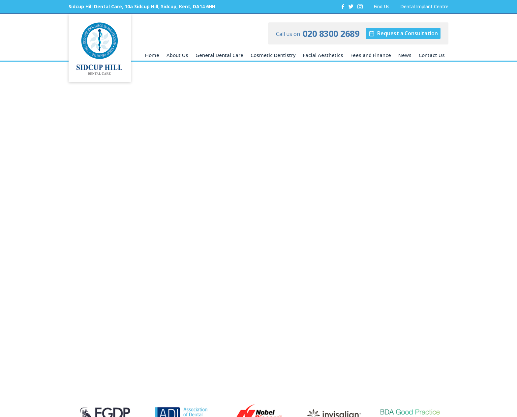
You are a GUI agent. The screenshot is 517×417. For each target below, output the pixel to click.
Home (152, 55)
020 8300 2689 (331, 33)
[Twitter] (350, 6)
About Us (177, 55)
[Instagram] (360, 6)
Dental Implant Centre (424, 6)
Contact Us (432, 55)
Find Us (381, 6)
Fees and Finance (370, 55)
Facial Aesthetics (323, 55)
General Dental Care (219, 55)
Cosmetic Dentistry (273, 55)
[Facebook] (343, 6)
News (404, 55)
